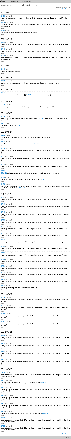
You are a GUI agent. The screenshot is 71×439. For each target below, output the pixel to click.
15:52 (3, 42)
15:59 (3, 30)
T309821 (43, 383)
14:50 (3, 184)
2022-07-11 (6, 89)
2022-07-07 (6, 101)
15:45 (3, 322)
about (67, 437)
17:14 (3, 259)
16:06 (3, 93)
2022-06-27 (6, 132)
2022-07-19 (6, 12)
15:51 (3, 123)
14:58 (3, 177)
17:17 (3, 253)
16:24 (3, 22)
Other (29, 1)
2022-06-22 (6, 294)
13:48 (3, 69)
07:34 (3, 105)
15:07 (3, 359)
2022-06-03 (6, 369)
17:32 (3, 220)
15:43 (3, 49)
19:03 (3, 395)
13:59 (3, 286)
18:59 (3, 411)
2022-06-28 (6, 113)
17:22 (3, 240)
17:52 (3, 156)
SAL (3, 1)
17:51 (3, 197)
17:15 (3, 171)
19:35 (3, 387)
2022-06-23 (6, 194)
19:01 (3, 403)
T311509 (20, 125)
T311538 (40, 119)
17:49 (3, 164)
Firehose (23, 1)
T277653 (41, 288)
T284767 (36, 144)
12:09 (3, 81)
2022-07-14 (6, 65)
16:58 (3, 16)
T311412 (4, 173)
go (36, 5)
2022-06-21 (6, 332)
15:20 (3, 343)
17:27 (3, 233)
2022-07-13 (6, 77)
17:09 (3, 272)
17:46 (3, 212)
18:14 (3, 135)
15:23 (3, 335)
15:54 (3, 297)
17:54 (3, 148)
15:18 (3, 351)
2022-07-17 (6, 39)
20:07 (3, 373)
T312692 (29, 95)
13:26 (3, 55)
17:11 (3, 266)
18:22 (3, 418)
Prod (10, 1)
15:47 (3, 314)
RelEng (15, 1)
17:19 (3, 246)
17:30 (3, 226)
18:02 (3, 142)
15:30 (3, 279)
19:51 (3, 381)
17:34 (3, 117)
